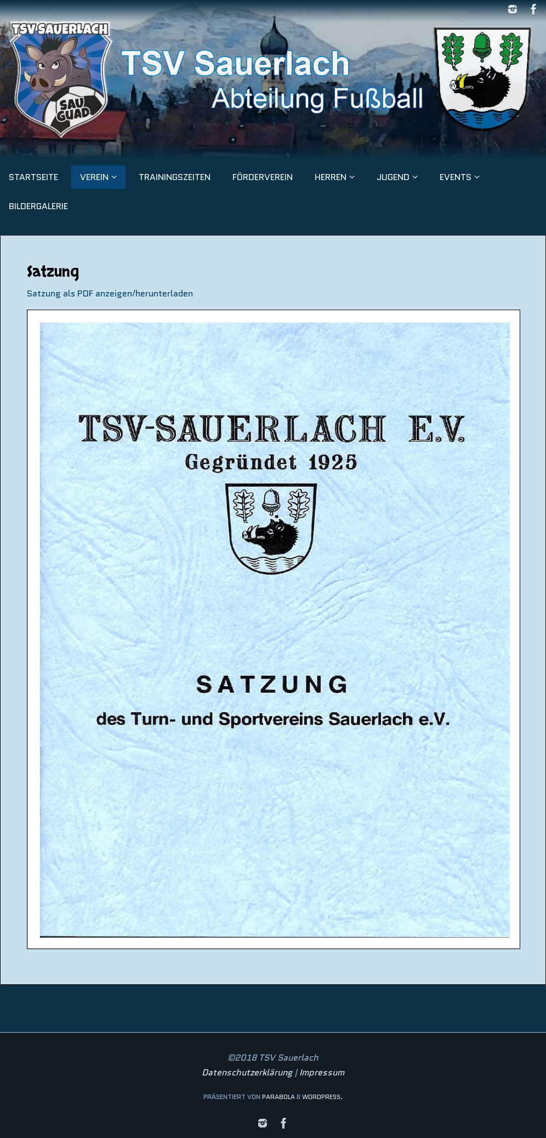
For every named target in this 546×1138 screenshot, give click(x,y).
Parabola (278, 1096)
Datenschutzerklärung (247, 1072)
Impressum (321, 1072)
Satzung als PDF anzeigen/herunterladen (110, 293)
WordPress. (322, 1096)
